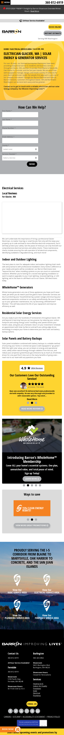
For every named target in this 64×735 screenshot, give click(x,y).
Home (6, 43)
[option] (32, 364)
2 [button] (32, 375)
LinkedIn (37, 685)
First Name (7, 105)
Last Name (37, 105)
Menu (7, 2)
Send (32, 132)
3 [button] (36, 375)
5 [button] (40, 458)
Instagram (26, 685)
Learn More (31, 451)
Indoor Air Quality (40, 661)
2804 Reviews (37, 340)
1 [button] (28, 375)
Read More (34, 11)
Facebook (10, 685)
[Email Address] (29, 715)
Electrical (36, 668)
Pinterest (32, 685)
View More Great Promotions (31, 498)
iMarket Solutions (47, 726)
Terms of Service (33, 698)
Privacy (42, 700)
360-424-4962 (38, 632)
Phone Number (9, 114)
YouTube (21, 685)
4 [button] (36, 458)
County (5, 122)
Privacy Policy (26, 698)
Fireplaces (37, 663)
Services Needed (40, 122)
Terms (45, 700)
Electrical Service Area (21, 43)
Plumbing (37, 670)
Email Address (39, 114)
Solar (35, 665)
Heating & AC (38, 658)
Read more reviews (31, 381)
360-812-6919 (54, 2)
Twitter (15, 685)
